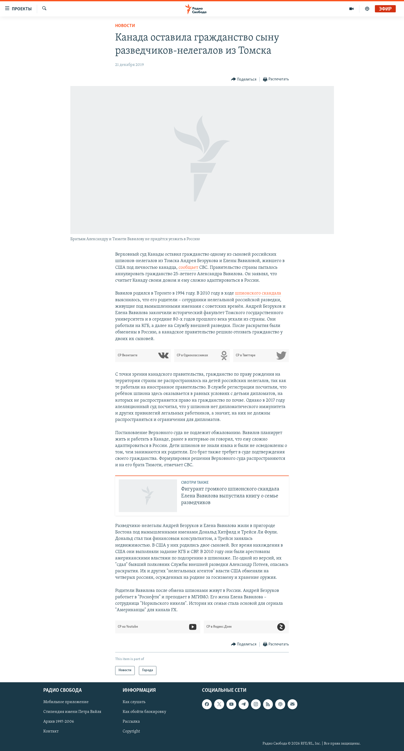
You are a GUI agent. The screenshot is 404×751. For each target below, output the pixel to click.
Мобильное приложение (66, 702)
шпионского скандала (258, 293)
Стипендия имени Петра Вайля (72, 712)
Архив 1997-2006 (58, 722)
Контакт (50, 731)
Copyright (131, 731)
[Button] (244, 79)
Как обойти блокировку (144, 712)
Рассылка (131, 722)
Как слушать (134, 702)
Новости (125, 25)
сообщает (189, 267)
